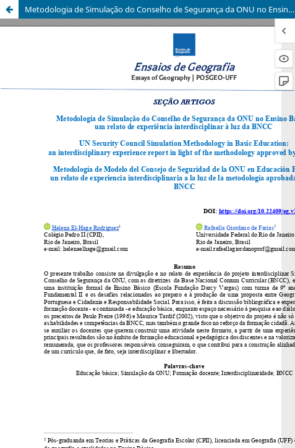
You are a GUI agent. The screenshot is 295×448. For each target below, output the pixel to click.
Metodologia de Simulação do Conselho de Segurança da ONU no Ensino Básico (160, 9)
